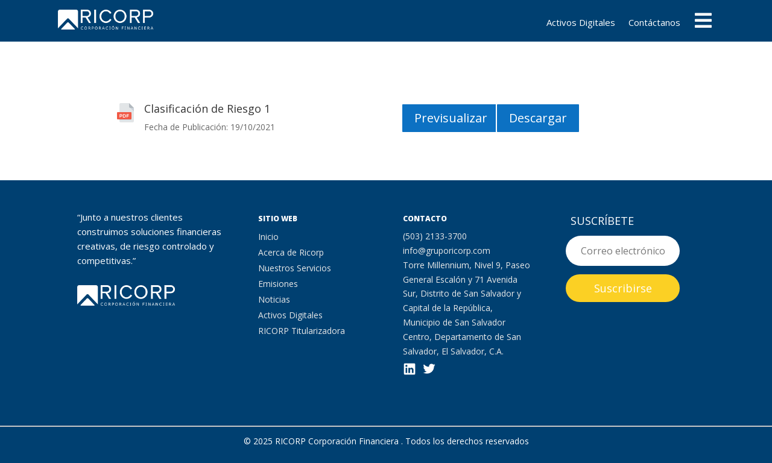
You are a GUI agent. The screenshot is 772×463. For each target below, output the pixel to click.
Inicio (268, 236)
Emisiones (278, 283)
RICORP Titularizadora (301, 330)
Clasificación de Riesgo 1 (207, 108)
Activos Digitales (580, 23)
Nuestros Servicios (294, 268)
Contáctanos (654, 23)
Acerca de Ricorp (291, 252)
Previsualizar (450, 118)
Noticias (274, 299)
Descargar (538, 118)
